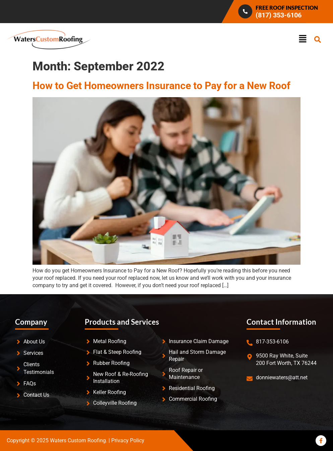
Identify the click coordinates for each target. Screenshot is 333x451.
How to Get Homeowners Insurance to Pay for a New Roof (161, 85)
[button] (260, 39)
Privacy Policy (127, 440)
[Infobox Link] (247, 11)
